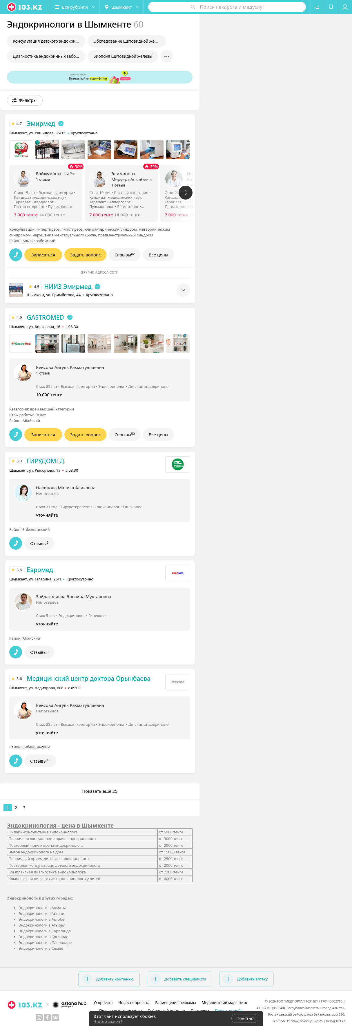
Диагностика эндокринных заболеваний (49, 56)
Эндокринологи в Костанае (43, 936)
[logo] (25, 7)
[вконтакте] (55, 1017)
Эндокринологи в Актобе (41, 919)
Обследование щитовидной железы (128, 41)
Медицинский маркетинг (225, 1002)
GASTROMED (45, 317)
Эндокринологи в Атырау (42, 925)
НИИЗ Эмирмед (67, 286)
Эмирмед (41, 124)
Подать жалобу (228, 1010)
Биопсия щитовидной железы (122, 56)
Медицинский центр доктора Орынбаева (88, 678)
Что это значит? (108, 1021)
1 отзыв (43, 179)
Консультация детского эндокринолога (49, 41)
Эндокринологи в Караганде (45, 930)
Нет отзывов (47, 493)
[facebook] (47, 1017)
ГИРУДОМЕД (45, 461)
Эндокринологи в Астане (41, 913)
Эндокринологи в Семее (41, 948)
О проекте (103, 1002)
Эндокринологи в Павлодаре (45, 942)
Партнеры (200, 1010)
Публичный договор (166, 1010)
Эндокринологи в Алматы (42, 907)
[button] (75, 7)
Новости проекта (133, 1002)
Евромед (40, 570)
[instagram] (39, 1017)
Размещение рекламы (175, 1002)
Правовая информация (120, 1010)
